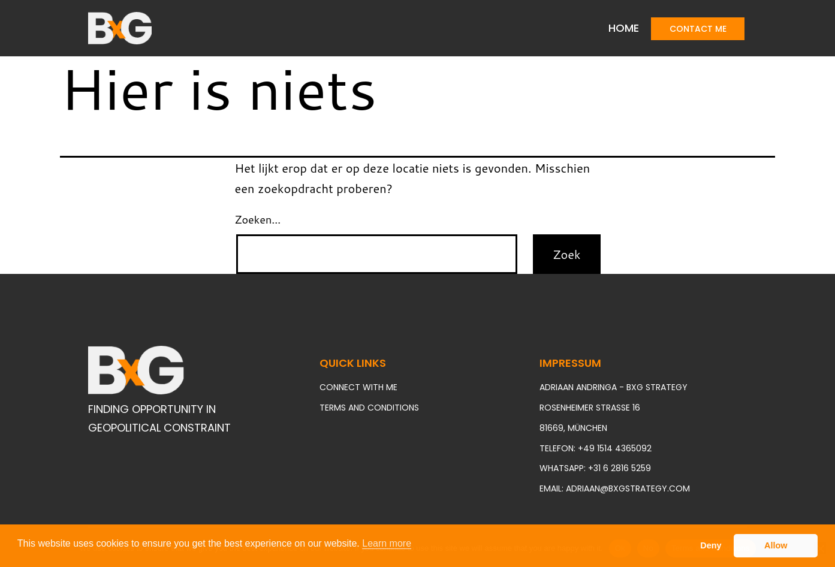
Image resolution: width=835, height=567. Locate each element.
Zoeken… (258, 219)
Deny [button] (710, 545)
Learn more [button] (386, 543)
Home (623, 27)
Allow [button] (775, 545)
